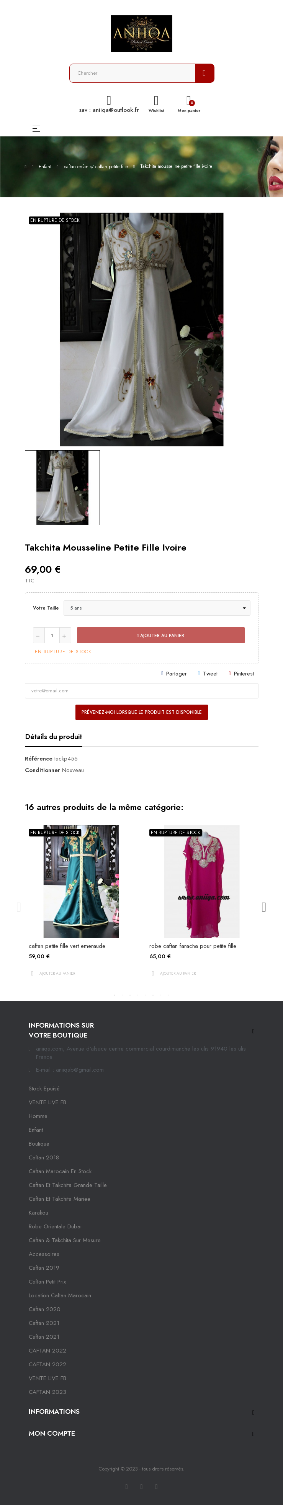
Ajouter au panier (160, 635)
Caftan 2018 (44, 1157)
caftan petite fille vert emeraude (67, 946)
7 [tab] (161, 995)
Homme (38, 1116)
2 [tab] (122, 995)
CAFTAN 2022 (47, 1350)
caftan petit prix (47, 1281)
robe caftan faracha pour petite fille (192, 946)
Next (264, 907)
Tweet (210, 673)
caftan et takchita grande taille (68, 1185)
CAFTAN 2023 (47, 1392)
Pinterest (244, 673)
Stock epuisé (44, 1088)
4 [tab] (138, 995)
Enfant (36, 1130)
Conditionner (42, 770)
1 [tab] (115, 995)
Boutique (39, 1143)
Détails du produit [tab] (53, 737)
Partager (176, 673)
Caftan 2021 (44, 1337)
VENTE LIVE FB (47, 1102)
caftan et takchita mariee (59, 1199)
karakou (38, 1212)
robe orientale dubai (55, 1226)
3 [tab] (130, 995)
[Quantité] (52, 635)
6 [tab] (153, 995)
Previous (19, 907)
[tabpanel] (81, 907)
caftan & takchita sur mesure (65, 1240)
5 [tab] (145, 995)
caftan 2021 (44, 1323)
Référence (38, 758)
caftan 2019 (44, 1268)
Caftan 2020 (45, 1309)
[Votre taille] (157, 608)
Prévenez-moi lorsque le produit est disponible (142, 712)
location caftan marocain (60, 1295)
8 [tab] (168, 995)
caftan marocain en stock (60, 1171)
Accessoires (44, 1254)
